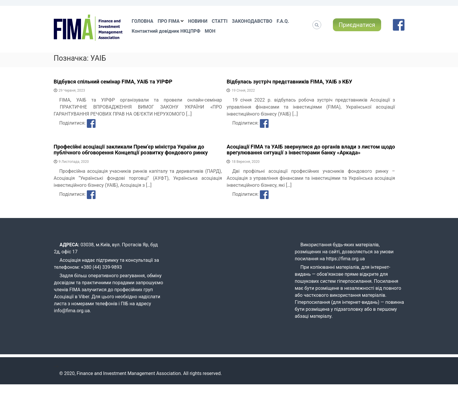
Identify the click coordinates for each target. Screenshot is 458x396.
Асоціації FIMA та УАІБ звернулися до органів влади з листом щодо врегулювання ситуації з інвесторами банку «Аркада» (311, 150)
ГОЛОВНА (142, 21)
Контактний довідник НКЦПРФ (166, 31)
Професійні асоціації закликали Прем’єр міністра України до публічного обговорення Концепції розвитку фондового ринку (131, 150)
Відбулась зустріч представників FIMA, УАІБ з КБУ (289, 81)
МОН (210, 31)
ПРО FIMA (168, 21)
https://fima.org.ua (345, 258)
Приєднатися (357, 24)
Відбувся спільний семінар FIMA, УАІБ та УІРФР (113, 81)
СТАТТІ (220, 21)
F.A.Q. (283, 21)
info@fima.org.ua (72, 310)
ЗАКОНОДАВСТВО (252, 21)
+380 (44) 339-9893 (101, 267)
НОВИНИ (197, 21)
